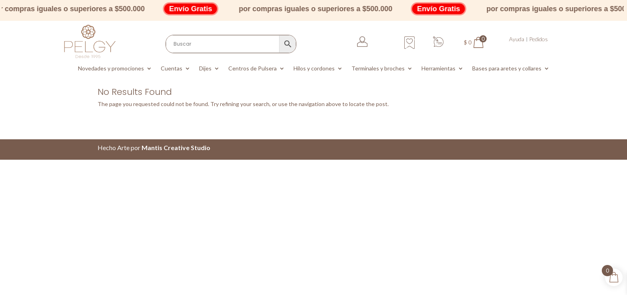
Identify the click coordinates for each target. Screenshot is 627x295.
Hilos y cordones (314, 69)
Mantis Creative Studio (176, 147)
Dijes (205, 69)
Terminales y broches (378, 69)
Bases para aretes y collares (506, 69)
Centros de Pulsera (252, 69)
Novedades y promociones (111, 69)
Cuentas (171, 69)
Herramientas (438, 69)
